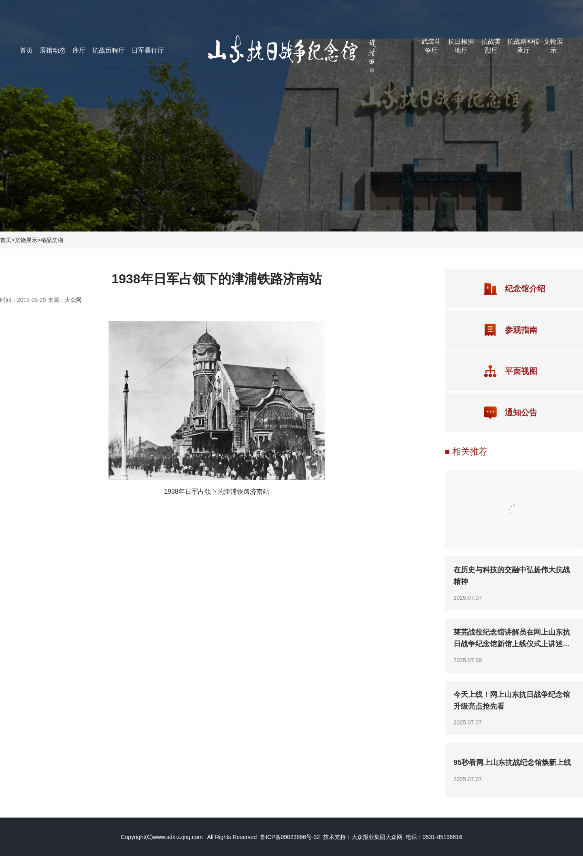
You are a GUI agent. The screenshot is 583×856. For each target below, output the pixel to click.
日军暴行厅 (148, 50)
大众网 (73, 300)
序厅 (78, 50)
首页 (26, 50)
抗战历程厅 (108, 50)
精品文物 (51, 240)
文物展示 (26, 240)
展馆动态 (53, 50)
